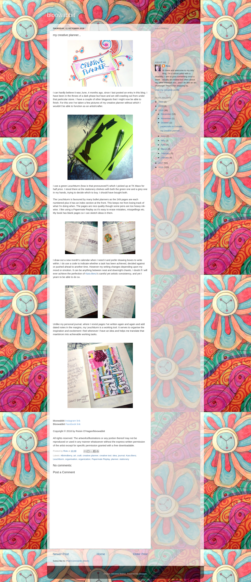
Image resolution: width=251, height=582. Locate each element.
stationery (124, 459)
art (74, 455)
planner (114, 459)
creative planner (90, 455)
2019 (161, 106)
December (166, 114)
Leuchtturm (58, 459)
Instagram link (72, 420)
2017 (161, 163)
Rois (168, 66)
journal (121, 455)
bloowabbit (61, 15)
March (164, 149)
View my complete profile (167, 90)
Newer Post (61, 554)
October (165, 122)
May (163, 140)
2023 (161, 102)
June (163, 136)
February (165, 153)
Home (101, 554)
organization (84, 459)
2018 (161, 110)
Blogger (143, 574)
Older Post (140, 554)
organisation (71, 459)
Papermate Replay (101, 459)
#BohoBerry (66, 455)
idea (115, 455)
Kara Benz (91, 273)
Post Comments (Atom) (77, 561)
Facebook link (73, 424)
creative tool (105, 455)
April (163, 145)
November (166, 118)
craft (79, 455)
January (165, 157)
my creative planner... (170, 130)
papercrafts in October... (172, 126)
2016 (161, 167)
